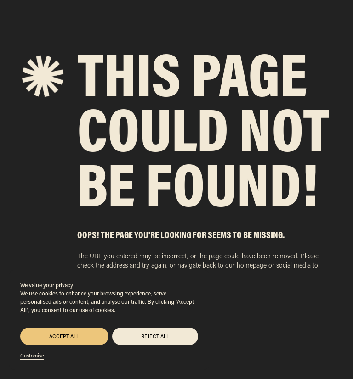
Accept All (64, 336)
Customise (32, 355)
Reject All (155, 336)
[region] (109, 320)
